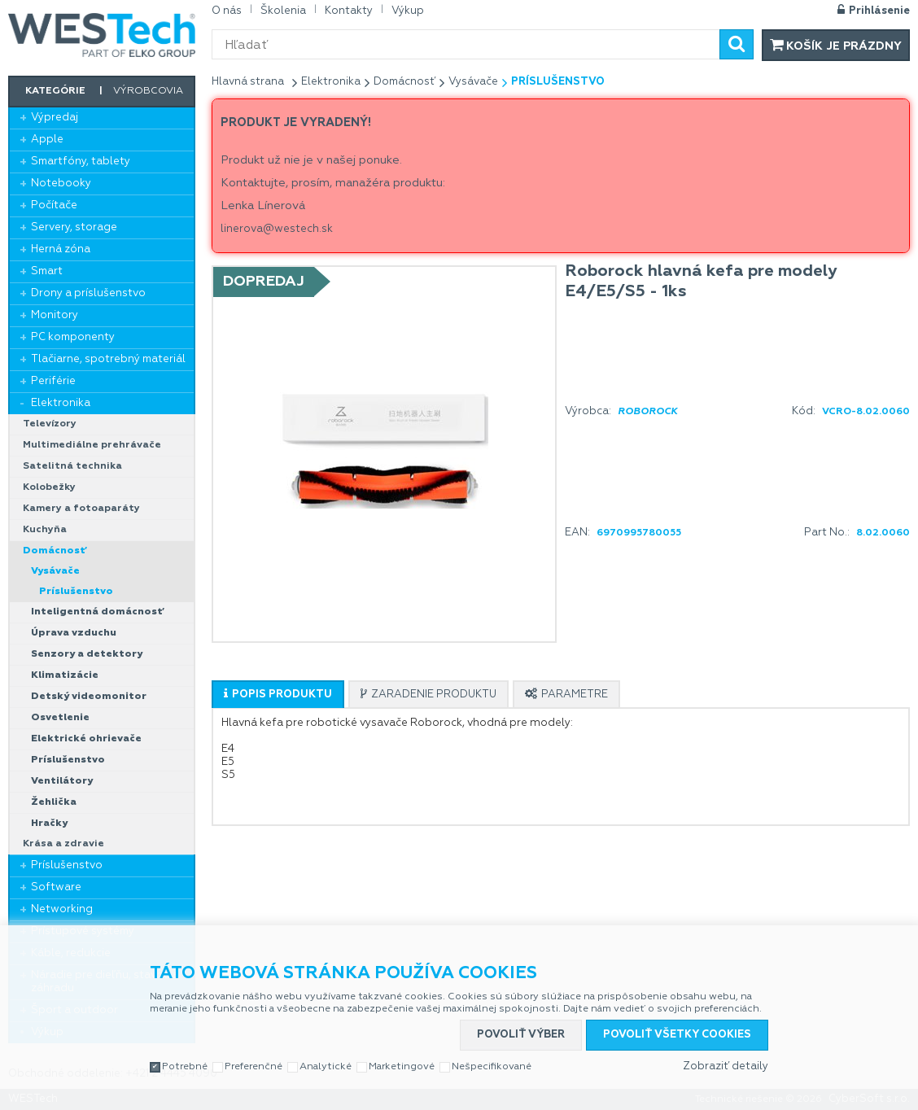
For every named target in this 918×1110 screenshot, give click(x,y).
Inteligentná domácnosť (97, 612)
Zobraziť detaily (725, 1066)
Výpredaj (54, 117)
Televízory (49, 424)
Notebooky (61, 183)
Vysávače (55, 571)
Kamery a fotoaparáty (81, 508)
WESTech (101, 35)
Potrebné (185, 1067)
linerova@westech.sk (277, 229)
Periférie (53, 381)
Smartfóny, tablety (80, 161)
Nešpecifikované (491, 1067)
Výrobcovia (148, 91)
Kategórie (55, 91)
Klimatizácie (64, 675)
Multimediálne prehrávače (92, 445)
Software (56, 887)
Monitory (54, 315)
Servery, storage (74, 227)
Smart (47, 271)
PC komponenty (73, 337)
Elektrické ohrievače (86, 739)
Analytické (325, 1067)
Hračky (49, 823)
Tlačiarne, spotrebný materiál (108, 359)
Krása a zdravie (63, 844)
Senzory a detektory (86, 654)
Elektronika (60, 403)
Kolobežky (49, 487)
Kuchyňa (45, 530)
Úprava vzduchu (73, 633)
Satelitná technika (72, 466)
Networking (62, 909)
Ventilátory (62, 781)
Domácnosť (55, 551)
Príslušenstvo (76, 592)
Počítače (54, 205)
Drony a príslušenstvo (88, 293)
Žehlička (53, 802)
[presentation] (278, 694)
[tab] (278, 694)
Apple (47, 139)
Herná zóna (60, 249)
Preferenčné (253, 1067)
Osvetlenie (60, 718)
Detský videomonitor (88, 696)
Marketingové (402, 1067)
